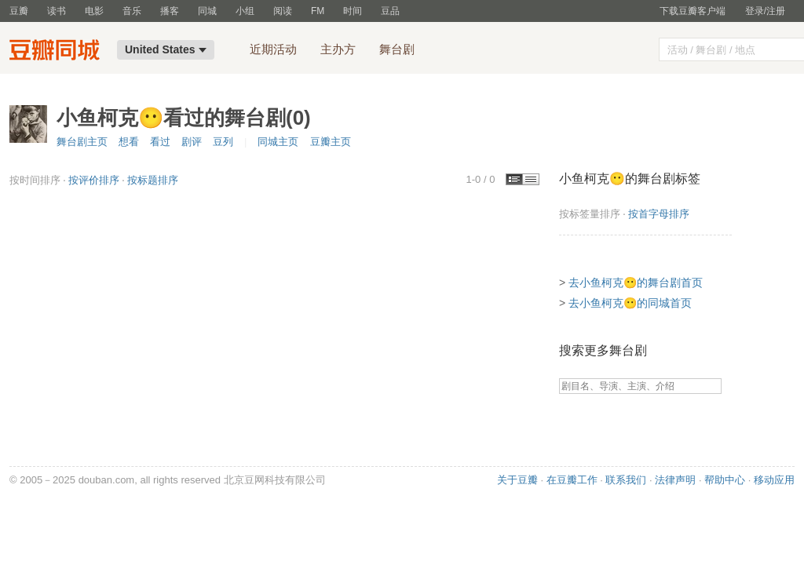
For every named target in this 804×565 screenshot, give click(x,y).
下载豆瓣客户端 (692, 10)
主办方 (338, 49)
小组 (245, 10)
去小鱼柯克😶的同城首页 (630, 303)
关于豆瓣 (517, 480)
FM (317, 10)
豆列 (223, 142)
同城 (207, 10)
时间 (352, 10)
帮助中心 (724, 480)
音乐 (131, 10)
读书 (56, 10)
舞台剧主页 (82, 142)
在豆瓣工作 (572, 480)
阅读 (282, 10)
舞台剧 (397, 49)
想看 (129, 142)
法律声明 (675, 480)
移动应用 (774, 480)
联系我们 (625, 480)
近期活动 (273, 49)
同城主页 (278, 142)
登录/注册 (765, 10)
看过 (160, 142)
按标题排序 (152, 180)
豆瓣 (18, 10)
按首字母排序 (658, 214)
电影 (94, 10)
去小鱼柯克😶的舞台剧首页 (635, 282)
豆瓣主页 (330, 142)
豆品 (390, 10)
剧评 (191, 142)
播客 (169, 10)
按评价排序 (93, 180)
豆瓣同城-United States (58, 52)
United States (165, 49)
